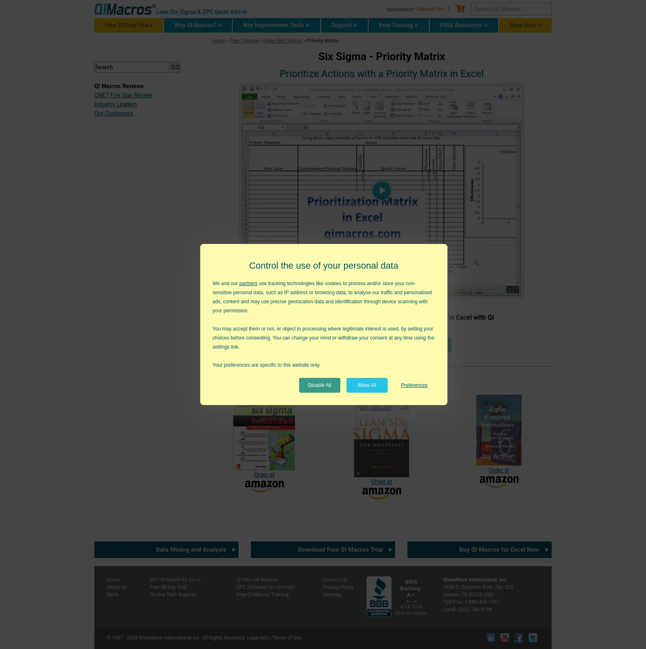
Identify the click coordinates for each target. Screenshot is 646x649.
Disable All (319, 385)
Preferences (414, 385)
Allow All (367, 385)
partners (248, 283)
